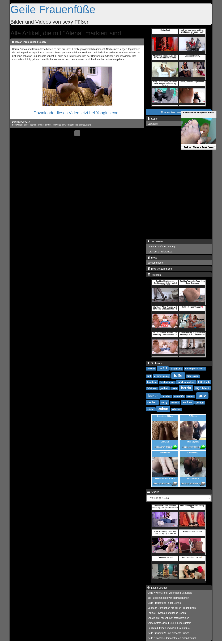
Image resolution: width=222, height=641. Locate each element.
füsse (26, 125)
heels (174, 388)
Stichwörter (155, 363)
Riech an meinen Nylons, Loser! (199, 107)
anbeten (151, 368)
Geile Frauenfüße (52, 9)
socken (187, 402)
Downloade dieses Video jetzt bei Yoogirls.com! (77, 112)
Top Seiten (155, 241)
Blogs (152, 257)
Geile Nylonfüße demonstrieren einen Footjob (172, 638)
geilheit (164, 388)
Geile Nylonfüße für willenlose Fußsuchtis (169, 592)
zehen (163, 409)
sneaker (175, 402)
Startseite (152, 123)
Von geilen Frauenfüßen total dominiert (168, 618)
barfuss (48, 125)
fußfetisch (204, 382)
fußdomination (186, 382)
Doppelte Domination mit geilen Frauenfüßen (171, 607)
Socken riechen (155, 262)
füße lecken (192, 376)
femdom (151, 382)
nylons (41, 125)
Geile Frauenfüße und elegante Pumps (168, 633)
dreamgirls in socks (195, 368)
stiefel (150, 409)
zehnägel (176, 409)
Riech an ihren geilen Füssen (29, 42)
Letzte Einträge (157, 587)
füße (178, 375)
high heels (202, 388)
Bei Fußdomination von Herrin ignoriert (168, 597)
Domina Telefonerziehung (161, 246)
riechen (33, 125)
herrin (186, 388)
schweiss (57, 125)
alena (88, 125)
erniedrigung (72, 125)
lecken (153, 396)
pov (63, 125)
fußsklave (151, 388)
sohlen (200, 402)
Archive (153, 492)
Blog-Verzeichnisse (159, 268)
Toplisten (154, 274)
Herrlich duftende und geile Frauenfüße (168, 628)
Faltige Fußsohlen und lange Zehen (166, 613)
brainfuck (176, 368)
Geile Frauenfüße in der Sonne (164, 602)
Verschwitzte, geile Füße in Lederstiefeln (169, 623)
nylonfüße (179, 396)
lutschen (167, 396)
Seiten (152, 118)
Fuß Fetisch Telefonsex (159, 251)
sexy (164, 402)
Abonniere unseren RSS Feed (179, 112)
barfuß (163, 368)
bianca (82, 125)
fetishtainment (167, 382)
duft (149, 376)
